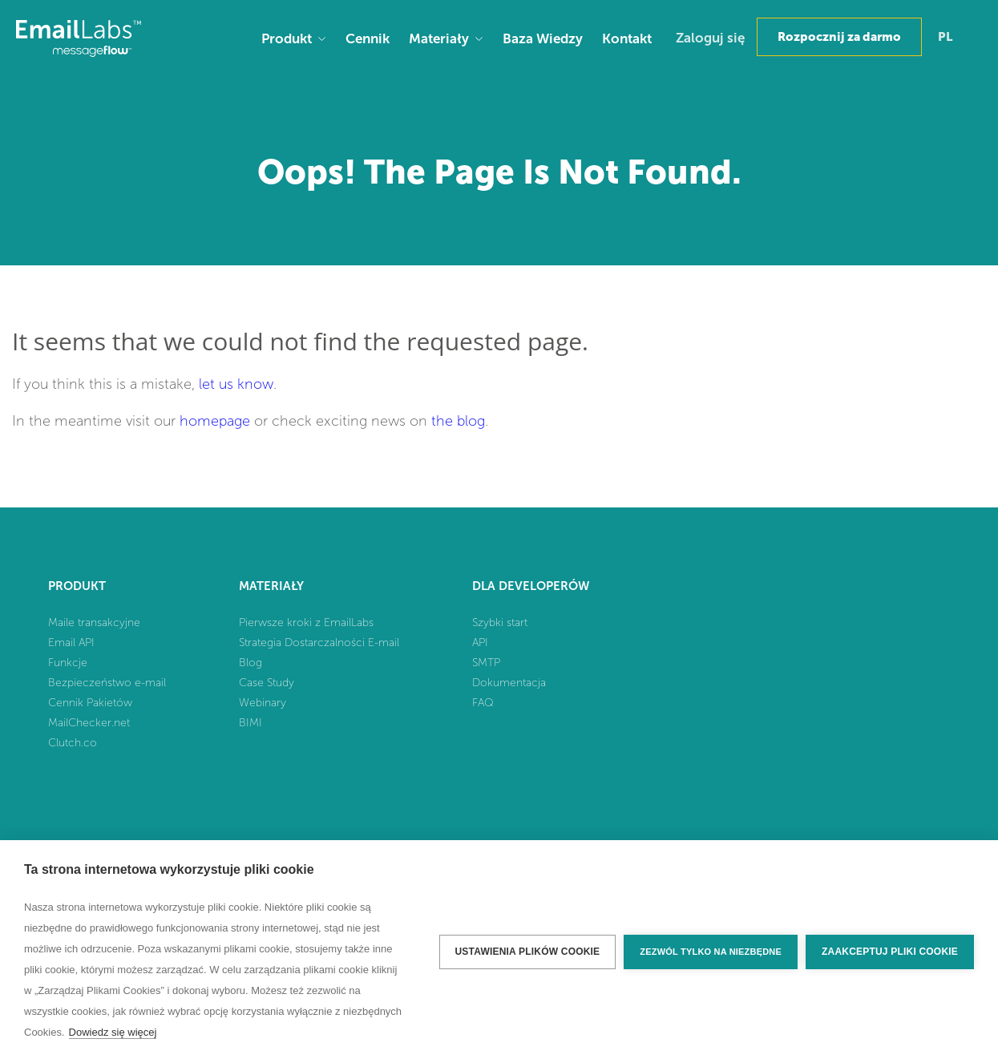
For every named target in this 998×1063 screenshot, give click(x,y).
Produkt (286, 38)
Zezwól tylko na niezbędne (711, 951)
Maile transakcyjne (94, 622)
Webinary (262, 702)
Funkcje (67, 662)
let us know (236, 384)
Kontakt (627, 38)
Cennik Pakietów (90, 702)
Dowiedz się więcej (113, 1032)
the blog (458, 421)
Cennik (367, 38)
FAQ (483, 702)
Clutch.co (72, 743)
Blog (250, 662)
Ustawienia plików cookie (527, 951)
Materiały (439, 38)
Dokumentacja (509, 682)
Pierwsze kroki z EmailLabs (306, 622)
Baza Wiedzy (543, 38)
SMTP (486, 662)
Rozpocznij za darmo (839, 37)
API (480, 642)
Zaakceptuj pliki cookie (890, 951)
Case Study (266, 682)
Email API (71, 642)
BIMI (250, 723)
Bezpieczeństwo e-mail (107, 682)
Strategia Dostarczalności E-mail (319, 642)
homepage (215, 421)
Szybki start (499, 622)
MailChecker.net (89, 723)
